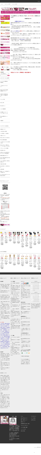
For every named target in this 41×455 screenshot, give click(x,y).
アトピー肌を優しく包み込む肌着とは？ (5, 161)
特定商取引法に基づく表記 (25, 423)
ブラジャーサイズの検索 (4, 148)
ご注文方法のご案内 (3, 131)
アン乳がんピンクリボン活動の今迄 (5, 142)
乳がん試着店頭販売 (3, 139)
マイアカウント (33, 416)
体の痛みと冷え (2, 150)
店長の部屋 (2, 169)
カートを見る (33, 418)
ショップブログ (23, 429)
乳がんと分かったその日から (5, 137)
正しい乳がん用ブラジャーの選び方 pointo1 (5, 175)
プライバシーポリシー (24, 425)
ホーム (22, 416)
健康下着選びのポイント (4, 155)
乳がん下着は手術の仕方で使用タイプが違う (5, 158)
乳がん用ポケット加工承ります (5, 167)
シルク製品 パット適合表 (4, 133)
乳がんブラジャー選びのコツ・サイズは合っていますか (5, 146)
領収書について (2, 129)
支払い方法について (24, 418)
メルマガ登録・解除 (24, 427)
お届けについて (2, 135)
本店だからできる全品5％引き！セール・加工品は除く (4, 153)
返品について (23, 421)
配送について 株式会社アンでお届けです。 (5, 172)
